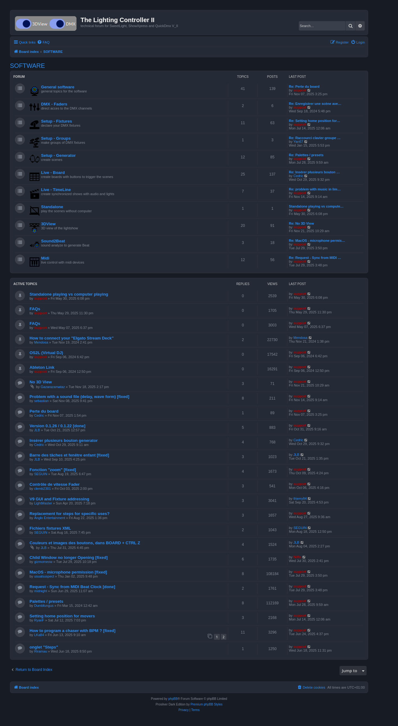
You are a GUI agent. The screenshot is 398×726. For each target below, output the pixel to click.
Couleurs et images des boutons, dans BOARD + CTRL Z (85, 543)
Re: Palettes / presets (306, 155)
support (300, 90)
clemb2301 (42, 488)
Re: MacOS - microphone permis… (317, 240)
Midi (45, 258)
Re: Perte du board (304, 86)
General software (57, 87)
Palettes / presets (46, 601)
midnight (40, 591)
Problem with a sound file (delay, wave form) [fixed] (79, 396)
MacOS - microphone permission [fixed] (68, 572)
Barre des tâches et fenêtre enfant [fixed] (69, 455)
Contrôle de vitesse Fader (55, 484)
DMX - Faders (54, 104)
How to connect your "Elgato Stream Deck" (71, 338)
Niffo (297, 557)
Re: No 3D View (301, 223)
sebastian (41, 401)
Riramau (40, 651)
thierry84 (300, 498)
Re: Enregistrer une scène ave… (315, 103)
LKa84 (39, 635)
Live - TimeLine (56, 189)
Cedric (298, 176)
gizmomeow (43, 562)
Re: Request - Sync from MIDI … (315, 258)
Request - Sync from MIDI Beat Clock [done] (72, 586)
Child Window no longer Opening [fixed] (69, 557)
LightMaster (43, 503)
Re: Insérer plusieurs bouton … (314, 172)
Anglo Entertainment (49, 518)
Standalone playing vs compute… (316, 206)
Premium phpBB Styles (207, 704)
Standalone (52, 206)
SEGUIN (40, 474)
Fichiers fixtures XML (50, 528)
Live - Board (53, 172)
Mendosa (41, 342)
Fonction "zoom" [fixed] (53, 469)
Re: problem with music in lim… (315, 189)
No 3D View (41, 382)
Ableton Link (42, 367)
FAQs (35, 309)
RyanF (39, 620)
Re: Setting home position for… (314, 121)
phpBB (173, 698)
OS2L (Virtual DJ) (46, 352)
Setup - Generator (58, 155)
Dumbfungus (43, 605)
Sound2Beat (53, 241)
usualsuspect (44, 576)
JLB (37, 430)
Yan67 (298, 141)
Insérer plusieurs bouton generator (64, 440)
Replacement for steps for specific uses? (69, 513)
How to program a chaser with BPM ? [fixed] (72, 630)
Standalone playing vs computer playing (69, 294)
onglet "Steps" (44, 647)
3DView (48, 224)
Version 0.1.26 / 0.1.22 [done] (58, 426)
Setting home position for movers (62, 616)
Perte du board (44, 411)
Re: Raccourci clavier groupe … (314, 138)
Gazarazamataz (53, 387)
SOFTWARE (27, 65)
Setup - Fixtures (56, 121)
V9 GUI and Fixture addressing (59, 499)
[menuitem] (43, 42)
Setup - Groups (56, 138)
